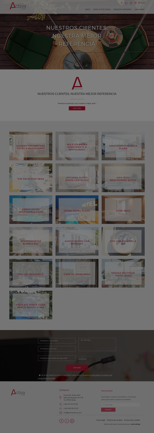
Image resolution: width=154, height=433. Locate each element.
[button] (141, 3)
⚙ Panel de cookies (132, 420)
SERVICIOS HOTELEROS (122, 9)
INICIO (87, 9)
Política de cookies (114, 420)
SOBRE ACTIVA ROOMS (101, 9)
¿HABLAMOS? (139, 9)
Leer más (77, 108)
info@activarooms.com (73, 413)
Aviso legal (100, 420)
